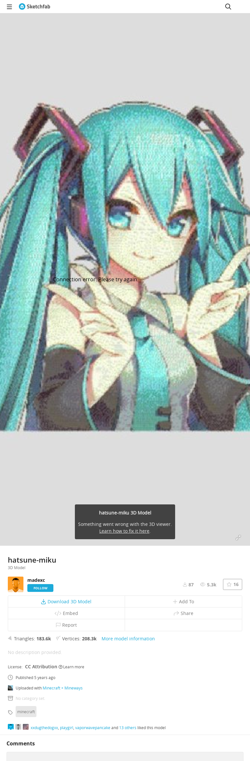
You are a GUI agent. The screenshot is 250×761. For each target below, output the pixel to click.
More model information (128, 638)
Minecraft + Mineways (63, 687)
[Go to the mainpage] (34, 6)
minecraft (26, 711)
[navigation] (9, 6)
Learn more (71, 666)
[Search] (228, 6)
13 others (127, 727)
